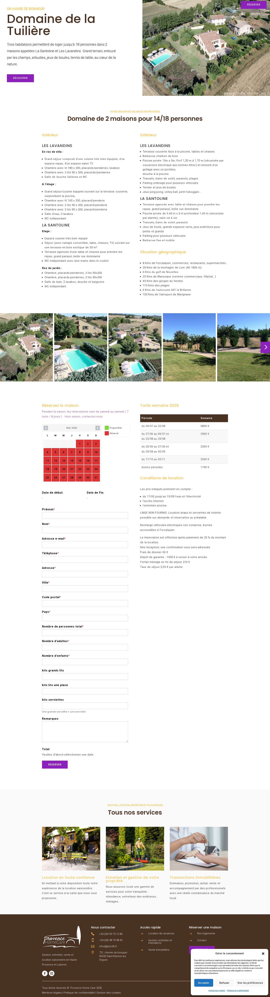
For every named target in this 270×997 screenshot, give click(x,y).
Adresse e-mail (54, 538)
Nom (46, 524)
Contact (201, 940)
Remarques (50, 718)
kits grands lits (53, 670)
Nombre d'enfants (56, 655)
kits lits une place (55, 685)
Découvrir (20, 78)
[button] (263, 953)
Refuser (224, 982)
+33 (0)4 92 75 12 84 (110, 933)
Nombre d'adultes (55, 641)
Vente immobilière (158, 949)
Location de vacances (161, 933)
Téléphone (50, 553)
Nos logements (206, 933)
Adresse (49, 568)
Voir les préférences (250, 982)
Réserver (253, 4)
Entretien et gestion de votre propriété (132, 879)
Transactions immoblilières (195, 877)
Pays (46, 611)
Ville (46, 582)
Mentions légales (52, 992)
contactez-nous (92, 416)
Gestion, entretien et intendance (160, 941)
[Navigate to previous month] (46, 428)
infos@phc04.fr (108, 946)
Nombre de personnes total (63, 626)
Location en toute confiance (68, 877)
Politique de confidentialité (238, 990)
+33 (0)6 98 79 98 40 (110, 940)
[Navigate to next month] (97, 428)
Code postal (51, 597)
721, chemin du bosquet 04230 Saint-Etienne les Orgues (113, 956)
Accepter (203, 982)
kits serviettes (53, 699)
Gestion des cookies (217, 990)
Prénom (48, 509)
